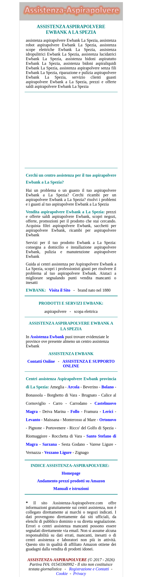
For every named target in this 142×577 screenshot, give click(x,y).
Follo (74, 411)
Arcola (73, 387)
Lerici (108, 411)
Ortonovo (107, 420)
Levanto (33, 420)
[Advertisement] (71, 130)
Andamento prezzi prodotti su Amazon (71, 481)
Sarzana (49, 444)
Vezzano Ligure (57, 452)
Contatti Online (41, 361)
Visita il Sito (59, 290)
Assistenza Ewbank (47, 337)
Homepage (71, 473)
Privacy (79, 573)
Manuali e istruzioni (71, 488)
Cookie (62, 573)
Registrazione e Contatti (89, 569)
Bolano (107, 387)
